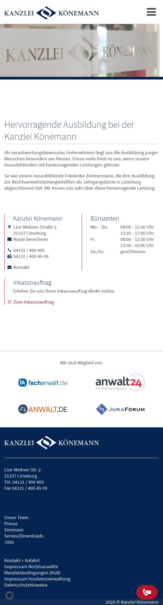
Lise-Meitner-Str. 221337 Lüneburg (22, 473)
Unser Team (16, 517)
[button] (9, 595)
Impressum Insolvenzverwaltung (37, 579)
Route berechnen (30, 239)
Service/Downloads (23, 536)
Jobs (9, 542)
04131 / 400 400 (29, 250)
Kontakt (21, 267)
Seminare (13, 530)
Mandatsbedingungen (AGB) (32, 573)
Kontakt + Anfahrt (22, 560)
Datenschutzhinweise (25, 585)
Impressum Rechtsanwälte (31, 566)
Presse (11, 523)
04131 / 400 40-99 (31, 256)
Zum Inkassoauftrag (33, 302)
